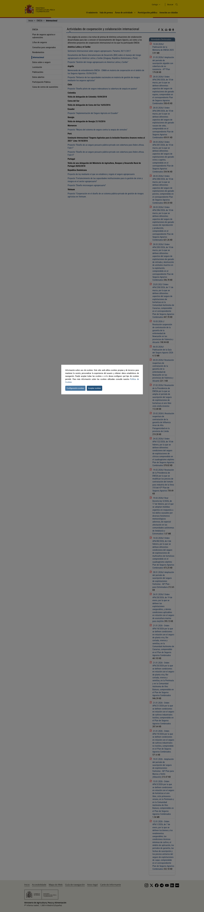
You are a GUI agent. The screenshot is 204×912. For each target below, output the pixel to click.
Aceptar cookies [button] (94, 388)
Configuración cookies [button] (75, 388)
